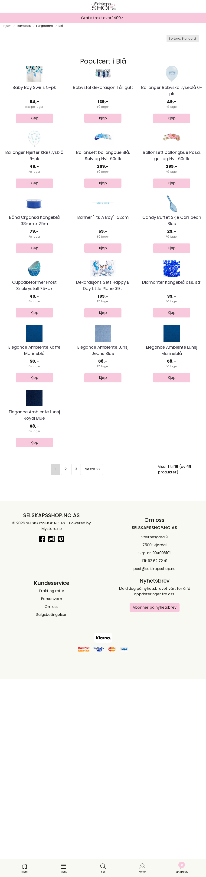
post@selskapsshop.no (154, 766)
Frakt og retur (51, 788)
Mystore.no (51, 726)
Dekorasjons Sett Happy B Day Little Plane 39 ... (103, 417)
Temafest (22, 26)
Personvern (51, 796)
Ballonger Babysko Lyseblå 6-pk (171, 124)
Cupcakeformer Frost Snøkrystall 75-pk (34, 417)
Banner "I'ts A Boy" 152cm (103, 316)
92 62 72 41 (157, 758)
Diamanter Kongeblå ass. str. (171, 414)
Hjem (7, 26)
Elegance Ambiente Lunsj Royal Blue (34, 613)
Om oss (51, 804)
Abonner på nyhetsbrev (155, 805)
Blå (59, 26)
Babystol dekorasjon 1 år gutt (103, 120)
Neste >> (92, 667)
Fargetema (43, 26)
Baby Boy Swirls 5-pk (34, 120)
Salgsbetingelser (51, 812)
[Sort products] (183, 38)
